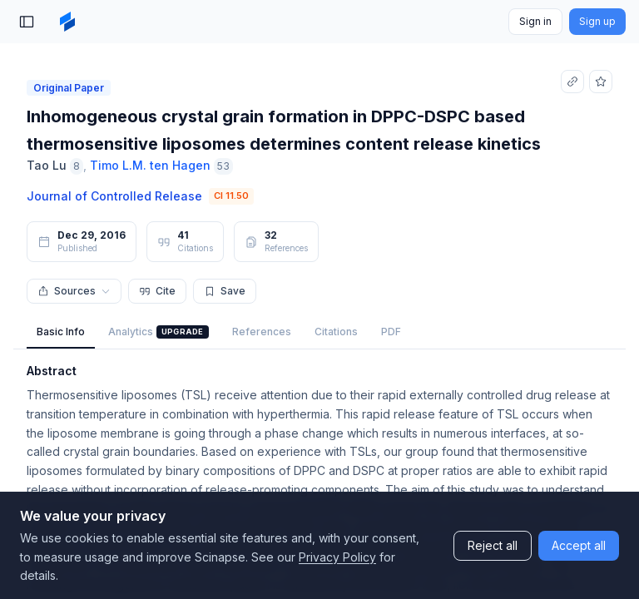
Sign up (597, 21)
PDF (391, 331)
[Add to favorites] (600, 81)
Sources (74, 291)
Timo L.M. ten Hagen (150, 165)
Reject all (493, 545)
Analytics (158, 332)
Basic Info (61, 331)
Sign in (535, 21)
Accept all (579, 545)
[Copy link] (572, 81)
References (261, 331)
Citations (336, 331)
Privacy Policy (337, 557)
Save (224, 291)
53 (223, 166)
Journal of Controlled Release (114, 196)
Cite (157, 291)
